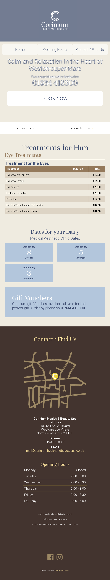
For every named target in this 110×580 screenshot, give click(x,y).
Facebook (50, 557)
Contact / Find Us (90, 50)
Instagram (60, 557)
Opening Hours (55, 50)
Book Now (55, 98)
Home (20, 50)
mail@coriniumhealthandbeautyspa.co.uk (55, 450)
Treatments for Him (82, 128)
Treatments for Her (26, 128)
